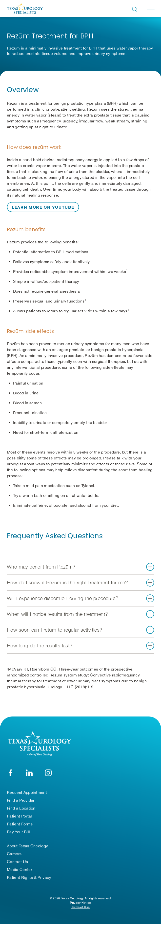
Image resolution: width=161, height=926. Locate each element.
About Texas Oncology (27, 845)
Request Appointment (27, 792)
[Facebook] (10, 772)
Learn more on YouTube (43, 207)
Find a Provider (21, 800)
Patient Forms (20, 824)
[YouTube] (48, 772)
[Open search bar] (134, 9)
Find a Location (21, 808)
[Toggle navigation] (150, 8)
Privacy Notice (80, 902)
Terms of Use (80, 907)
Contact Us (17, 861)
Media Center (19, 869)
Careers (14, 853)
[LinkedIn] (29, 772)
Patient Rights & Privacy (29, 877)
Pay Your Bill (18, 831)
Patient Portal (19, 816)
